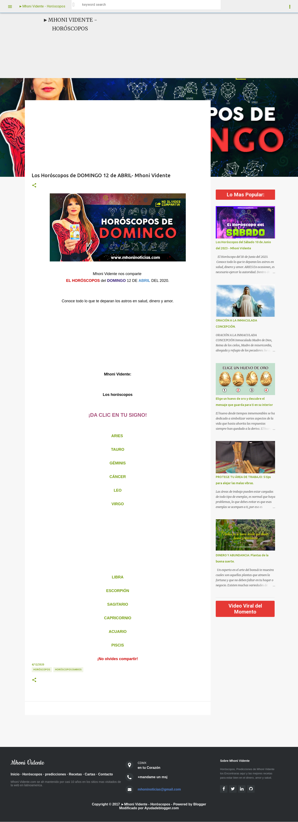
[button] (34, 185)
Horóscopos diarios (68, 669)
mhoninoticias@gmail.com (159, 789)
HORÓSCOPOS (41, 669)
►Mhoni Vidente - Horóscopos (42, 6)
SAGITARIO (117, 604)
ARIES (117, 436)
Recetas (75, 774)
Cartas (90, 774)
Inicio (15, 774)
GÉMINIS (117, 463)
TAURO (117, 449)
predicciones (55, 774)
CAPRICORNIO (117, 618)
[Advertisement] (182, 45)
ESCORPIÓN (117, 591)
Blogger (199, 804)
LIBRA (117, 577)
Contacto (105, 774)
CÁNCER (117, 477)
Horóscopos (32, 774)
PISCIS (117, 645)
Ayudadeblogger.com (161, 808)
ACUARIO (118, 631)
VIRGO (117, 504)
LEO (118, 490)
